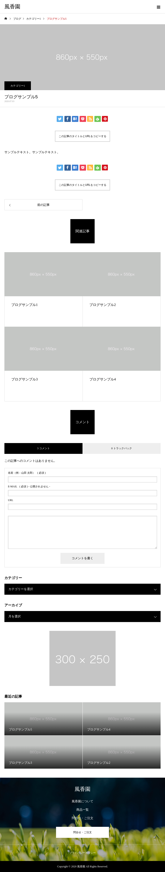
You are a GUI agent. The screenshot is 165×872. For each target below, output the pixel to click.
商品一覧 (82, 809)
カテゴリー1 (17, 85)
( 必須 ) (27, 472)
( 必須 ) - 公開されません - (29, 486)
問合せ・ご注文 (82, 818)
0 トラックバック (121, 448)
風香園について (82, 801)
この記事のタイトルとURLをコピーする (82, 136)
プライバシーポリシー (82, 852)
